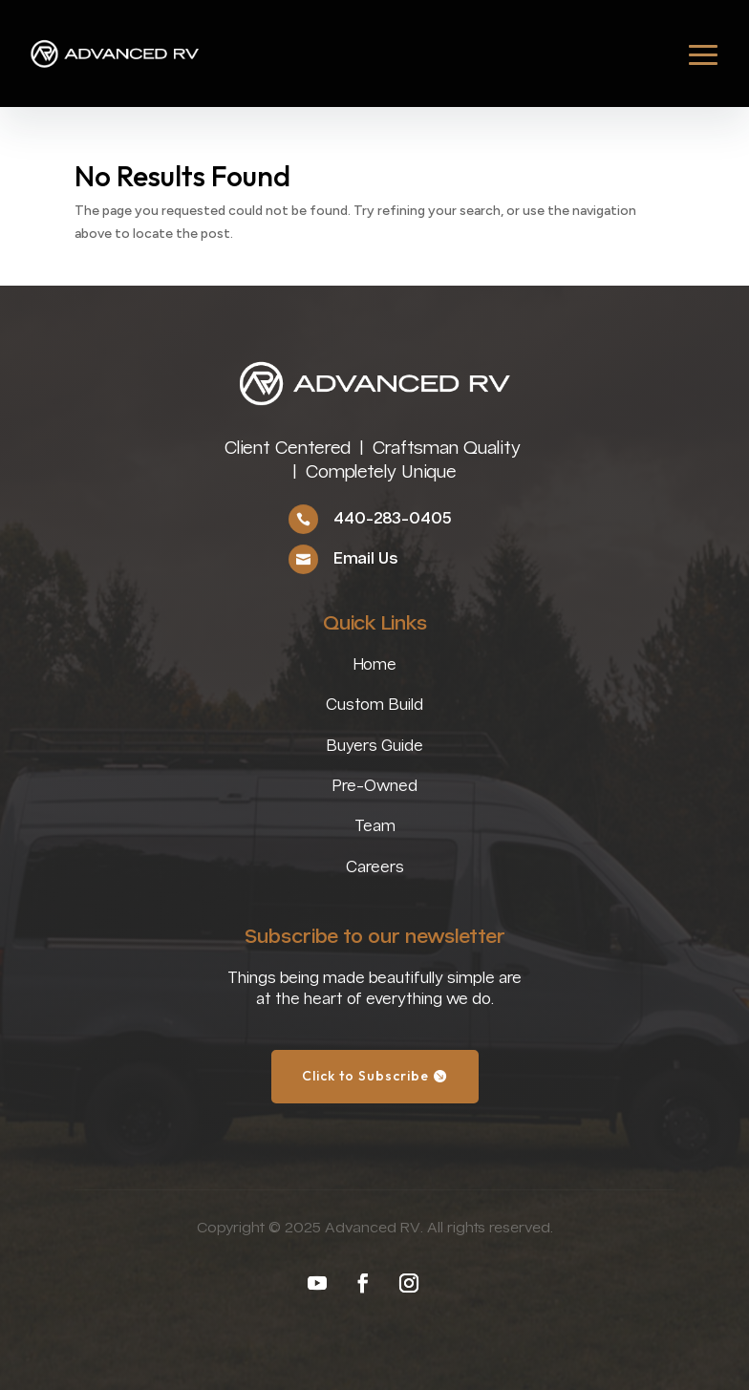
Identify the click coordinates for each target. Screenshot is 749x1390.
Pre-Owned (374, 787)
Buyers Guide (374, 746)
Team (375, 827)
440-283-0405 (392, 519)
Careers (375, 868)
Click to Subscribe (365, 1075)
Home (374, 665)
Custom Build (374, 705)
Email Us (365, 559)
